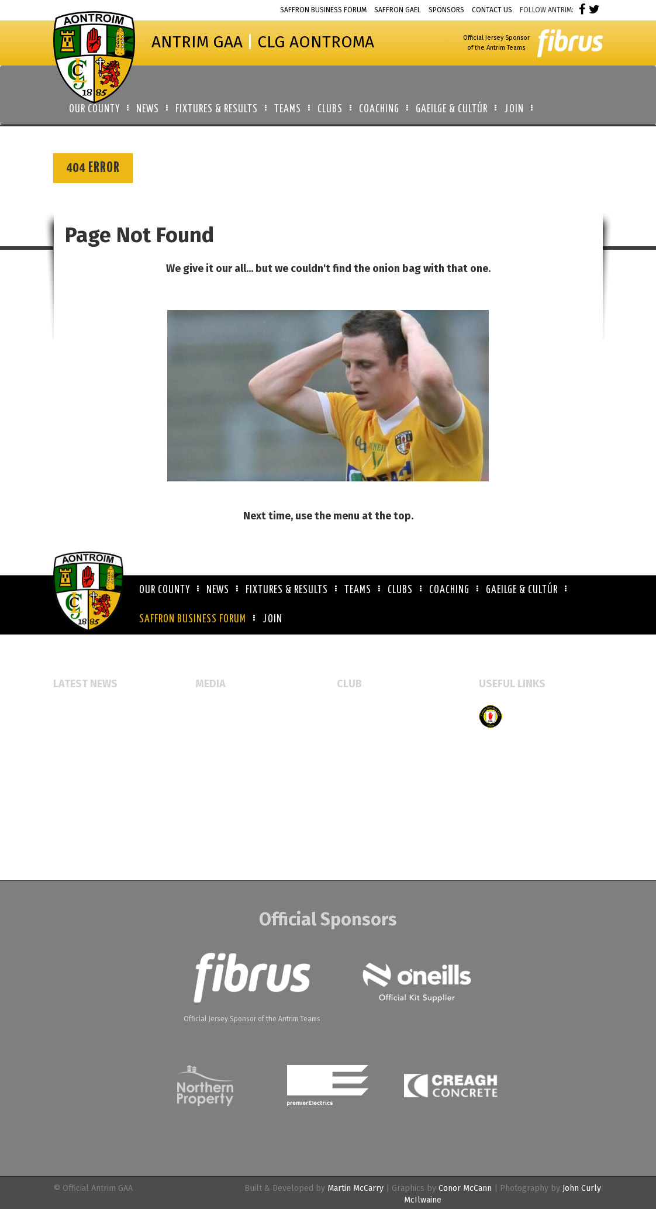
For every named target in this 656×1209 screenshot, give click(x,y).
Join (272, 619)
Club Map (354, 729)
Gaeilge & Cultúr (522, 590)
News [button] (147, 109)
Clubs (400, 590)
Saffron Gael (397, 10)
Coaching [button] (379, 109)
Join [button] (514, 109)
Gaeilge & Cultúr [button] (452, 109)
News (217, 590)
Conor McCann (465, 1188)
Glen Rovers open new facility (109, 710)
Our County (164, 590)
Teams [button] (287, 109)
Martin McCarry (355, 1188)
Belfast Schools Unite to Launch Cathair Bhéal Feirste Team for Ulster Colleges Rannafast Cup (112, 801)
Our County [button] (94, 109)
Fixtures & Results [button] (216, 109)
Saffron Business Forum (323, 10)
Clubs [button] (330, 109)
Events (207, 710)
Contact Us (492, 10)
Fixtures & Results (287, 590)
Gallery (209, 729)
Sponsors (446, 10)
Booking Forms (365, 748)
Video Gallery (220, 748)
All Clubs (354, 710)
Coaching (449, 590)
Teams (357, 590)
